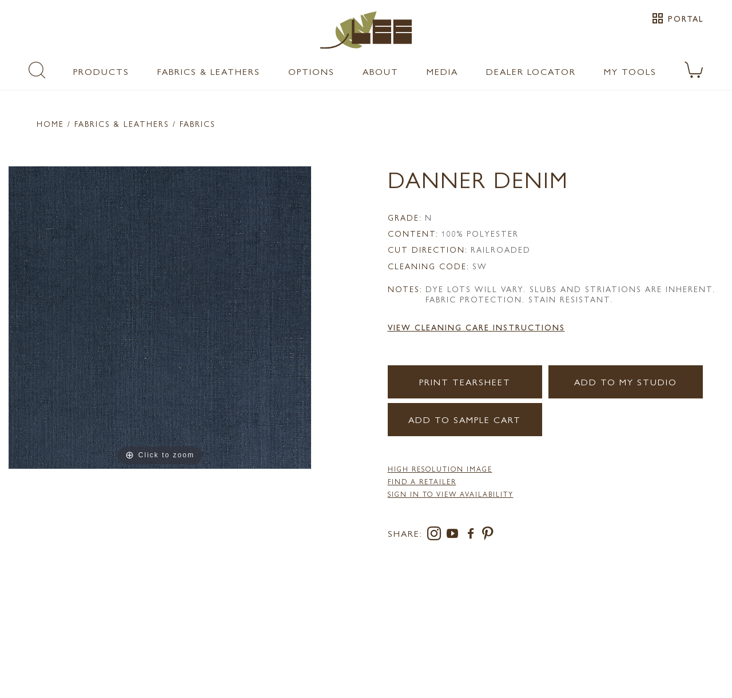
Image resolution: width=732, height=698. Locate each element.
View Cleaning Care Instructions (476, 327)
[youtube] (454, 535)
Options (311, 71)
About (381, 71)
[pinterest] (488, 535)
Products (101, 71)
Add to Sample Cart (464, 419)
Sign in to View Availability (451, 494)
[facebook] (473, 535)
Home (50, 123)
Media (442, 71)
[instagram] (436, 535)
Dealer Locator (531, 71)
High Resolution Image (440, 469)
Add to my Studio (625, 381)
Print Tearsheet (465, 381)
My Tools (630, 71)
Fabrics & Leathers (208, 71)
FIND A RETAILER (422, 481)
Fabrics (198, 123)
